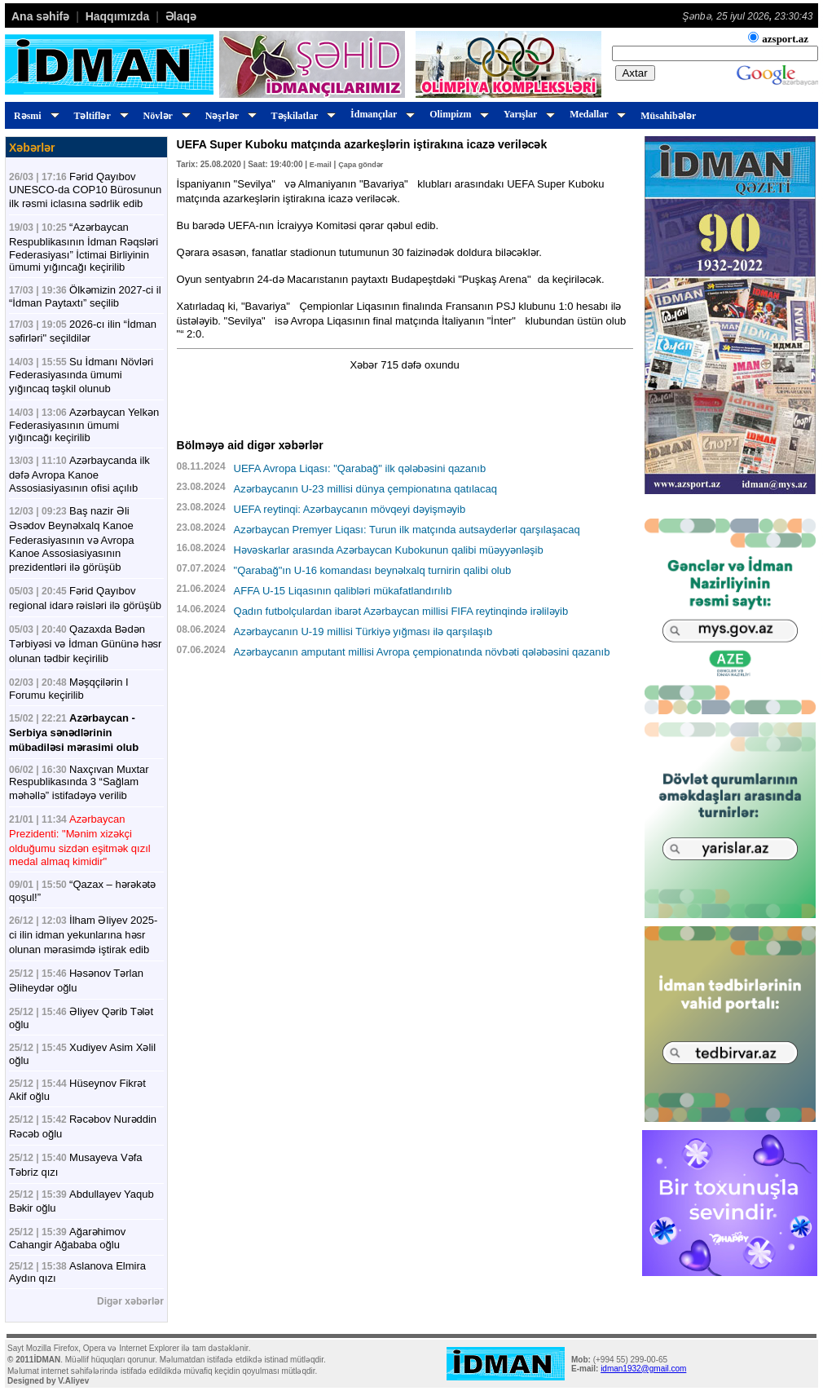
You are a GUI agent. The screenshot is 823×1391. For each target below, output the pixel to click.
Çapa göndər (360, 165)
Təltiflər (99, 115)
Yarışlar (527, 114)
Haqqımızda (118, 16)
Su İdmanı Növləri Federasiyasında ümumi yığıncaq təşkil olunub (81, 375)
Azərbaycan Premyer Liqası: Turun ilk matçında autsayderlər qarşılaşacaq (407, 529)
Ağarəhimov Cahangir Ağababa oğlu (67, 1238)
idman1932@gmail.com (643, 1368)
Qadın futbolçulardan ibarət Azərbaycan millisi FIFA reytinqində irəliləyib (401, 611)
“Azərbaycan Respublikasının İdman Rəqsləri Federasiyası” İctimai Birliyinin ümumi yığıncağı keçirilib (83, 247)
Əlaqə (180, 16)
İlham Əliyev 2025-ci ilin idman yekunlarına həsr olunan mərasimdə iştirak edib (83, 935)
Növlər (165, 115)
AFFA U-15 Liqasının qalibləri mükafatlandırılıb (343, 591)
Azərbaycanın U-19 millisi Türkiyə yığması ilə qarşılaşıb (363, 631)
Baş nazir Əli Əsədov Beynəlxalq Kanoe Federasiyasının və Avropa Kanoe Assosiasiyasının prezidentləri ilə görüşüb (71, 539)
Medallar (595, 114)
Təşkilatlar (301, 115)
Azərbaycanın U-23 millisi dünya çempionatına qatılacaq (366, 489)
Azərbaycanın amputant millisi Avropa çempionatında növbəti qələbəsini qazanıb (422, 652)
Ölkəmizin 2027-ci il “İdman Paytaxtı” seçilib (85, 296)
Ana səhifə (40, 16)
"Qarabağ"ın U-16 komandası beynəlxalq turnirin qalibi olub (373, 570)
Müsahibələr (668, 115)
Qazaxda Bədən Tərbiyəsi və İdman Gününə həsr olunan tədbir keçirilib (85, 644)
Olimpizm (457, 114)
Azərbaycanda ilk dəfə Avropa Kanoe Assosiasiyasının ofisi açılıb (79, 474)
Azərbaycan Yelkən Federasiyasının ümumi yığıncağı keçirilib (84, 425)
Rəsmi (34, 115)
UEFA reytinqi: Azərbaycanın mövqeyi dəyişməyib (350, 509)
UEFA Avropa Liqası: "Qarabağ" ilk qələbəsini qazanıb (360, 468)
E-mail (321, 165)
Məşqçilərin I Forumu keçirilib (69, 688)
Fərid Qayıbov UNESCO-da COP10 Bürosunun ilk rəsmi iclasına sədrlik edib (85, 190)
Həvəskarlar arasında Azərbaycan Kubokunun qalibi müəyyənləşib (389, 550)
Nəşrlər (228, 115)
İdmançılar (380, 114)
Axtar (635, 73)
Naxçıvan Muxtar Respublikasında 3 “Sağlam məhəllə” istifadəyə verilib (79, 782)
